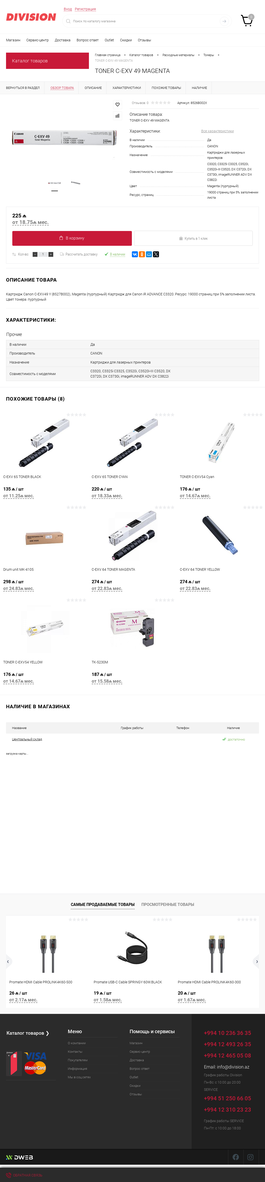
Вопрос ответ (88, 40)
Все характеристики (217, 131)
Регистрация (85, 9)
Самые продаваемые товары (103, 903)
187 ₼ (133, 678)
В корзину (71, 238)
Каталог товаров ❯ (28, 1031)
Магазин (13, 40)
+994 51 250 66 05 (231, 1096)
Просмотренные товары (167, 903)
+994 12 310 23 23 (227, 1108)
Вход (68, 9)
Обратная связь (24, 1175)
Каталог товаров (30, 60)
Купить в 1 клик (193, 238)
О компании (77, 1041)
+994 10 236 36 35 (231, 1030)
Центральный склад (27, 738)
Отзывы (144, 40)
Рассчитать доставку (78, 254)
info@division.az (233, 1065)
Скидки (126, 40)
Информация (77, 1067)
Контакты (75, 1050)
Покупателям (78, 1058)
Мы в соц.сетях (79, 1075)
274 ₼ (133, 585)
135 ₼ (44, 493)
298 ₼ (44, 585)
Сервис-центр (37, 40)
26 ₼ (48, 995)
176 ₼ (221, 493)
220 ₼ (133, 493)
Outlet (109, 40)
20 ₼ (217, 995)
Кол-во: (23, 254)
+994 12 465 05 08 (227, 1053)
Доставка (63, 40)
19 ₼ (133, 995)
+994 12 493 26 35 (227, 1042)
